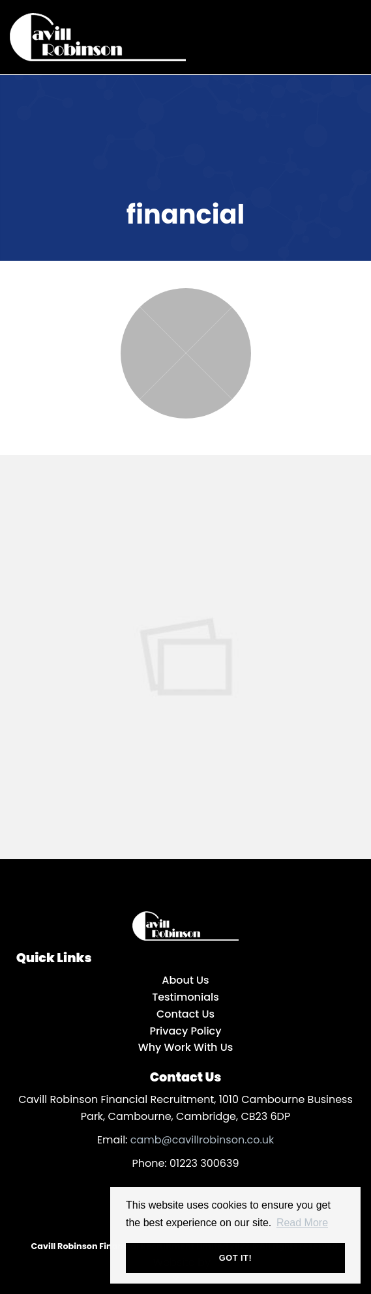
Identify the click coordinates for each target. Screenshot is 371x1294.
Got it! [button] (235, 1258)
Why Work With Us (185, 1047)
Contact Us (185, 1014)
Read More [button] (302, 1222)
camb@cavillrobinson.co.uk (202, 1139)
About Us (185, 980)
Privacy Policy (185, 1030)
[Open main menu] (348, 34)
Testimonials (185, 997)
